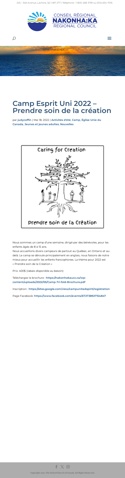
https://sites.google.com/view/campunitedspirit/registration (69, 289)
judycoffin (24, 120)
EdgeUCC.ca (26, 412)
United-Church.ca (29, 401)
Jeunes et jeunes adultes (42, 124)
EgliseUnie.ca (26, 405)
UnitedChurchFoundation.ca (35, 408)
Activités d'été (61, 120)
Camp (76, 120)
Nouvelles (66, 124)
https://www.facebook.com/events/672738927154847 (70, 296)
